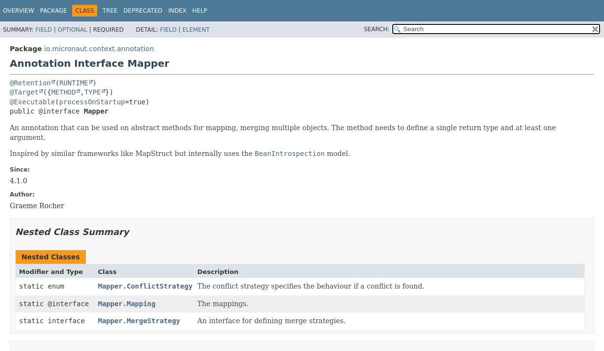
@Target (24, 92)
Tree (110, 10)
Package (53, 10)
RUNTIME (74, 83)
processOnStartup (92, 102)
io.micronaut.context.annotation (99, 49)
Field (43, 29)
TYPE (92, 92)
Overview (18, 10)
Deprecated (142, 10)
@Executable (32, 102)
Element (196, 29)
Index (177, 10)
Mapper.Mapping (127, 304)
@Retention (30, 83)
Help (199, 10)
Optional (72, 29)
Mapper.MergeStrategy (139, 321)
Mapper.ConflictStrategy (145, 286)
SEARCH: (377, 29)
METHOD (63, 92)
